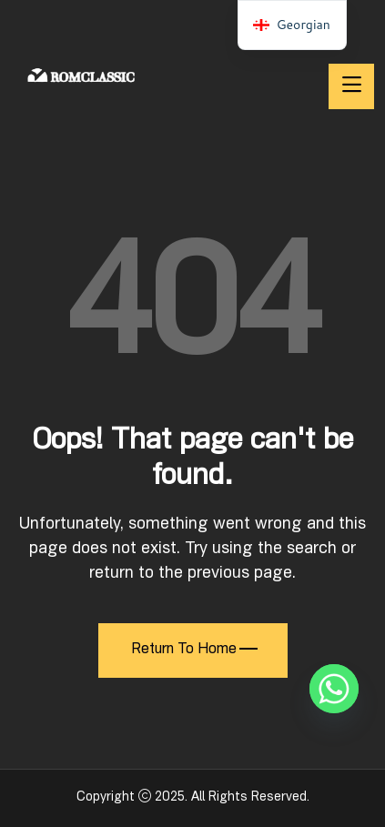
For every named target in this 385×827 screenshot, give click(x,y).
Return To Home (194, 650)
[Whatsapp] (334, 688)
